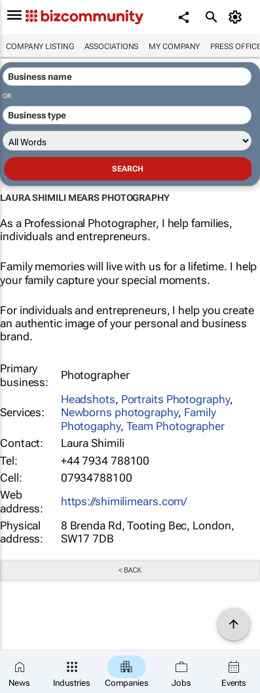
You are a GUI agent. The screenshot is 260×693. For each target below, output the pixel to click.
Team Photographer (175, 426)
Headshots (88, 399)
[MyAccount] (237, 17)
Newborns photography (119, 412)
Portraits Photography (175, 399)
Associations (111, 46)
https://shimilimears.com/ (124, 501)
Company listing (40, 46)
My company (174, 46)
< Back (130, 570)
